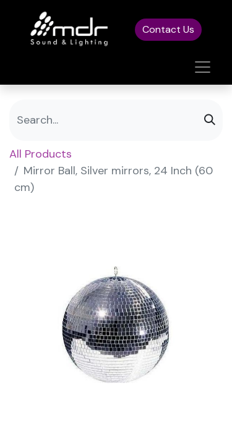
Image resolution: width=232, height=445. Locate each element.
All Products (40, 153)
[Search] (210, 120)
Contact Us (168, 29)
